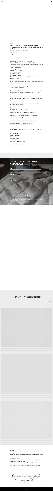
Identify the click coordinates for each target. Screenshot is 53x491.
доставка (11, 466)
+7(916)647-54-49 (21, 461)
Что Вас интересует (15, 186)
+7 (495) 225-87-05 (37, 460)
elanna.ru (12, 455)
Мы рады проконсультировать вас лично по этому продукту (23, 112)
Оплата (38, 465)
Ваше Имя (12, 168)
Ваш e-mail (12, 174)
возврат (15, 466)
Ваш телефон (13, 180)
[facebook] (40, 470)
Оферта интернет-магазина (15, 465)
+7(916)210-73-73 (13, 461)
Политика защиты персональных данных (29, 465)
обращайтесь (37, 117)
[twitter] (42, 470)
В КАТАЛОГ (3, 1)
